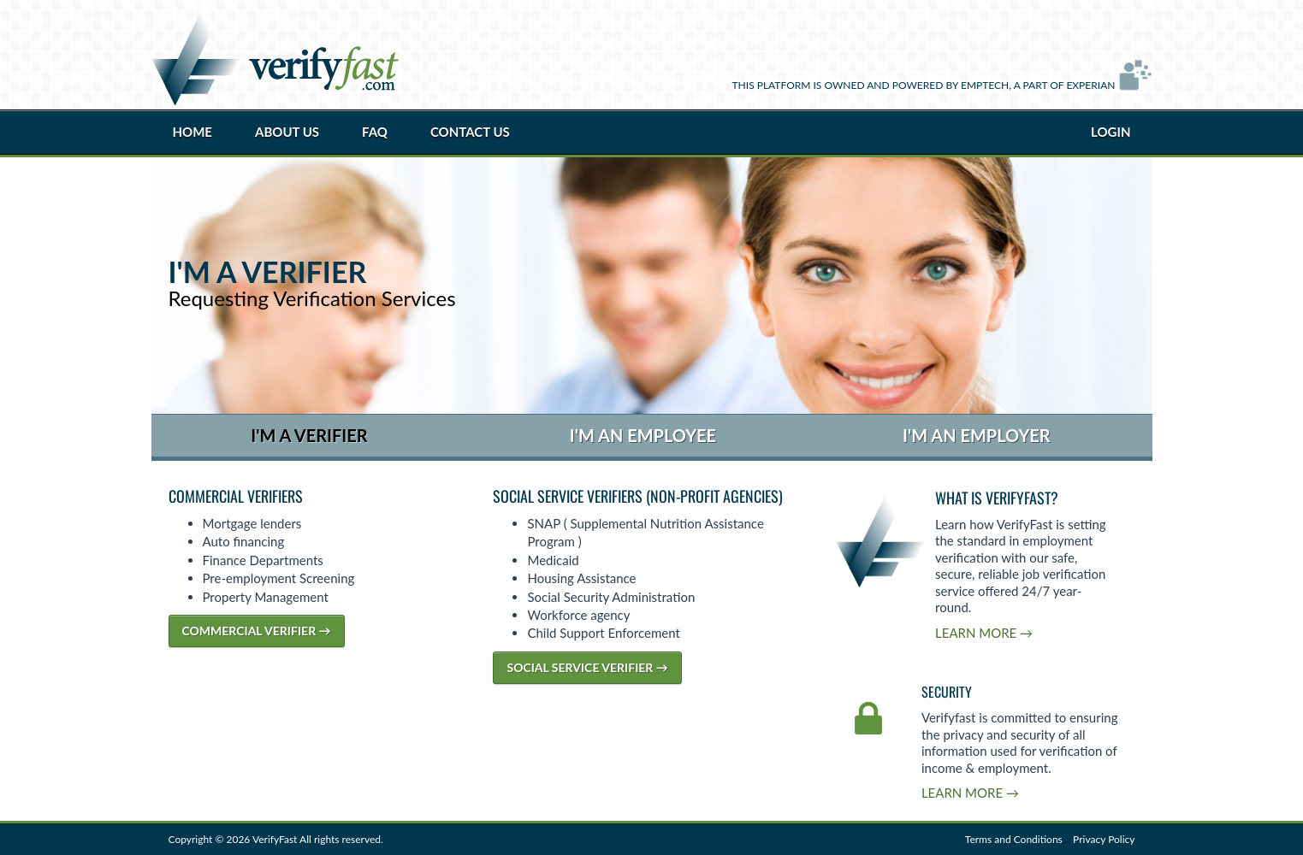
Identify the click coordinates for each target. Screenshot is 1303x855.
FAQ (375, 131)
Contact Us (470, 131)
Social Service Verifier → (586, 667)
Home (192, 131)
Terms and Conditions (1014, 839)
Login (1110, 131)
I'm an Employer (977, 435)
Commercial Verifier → (256, 630)
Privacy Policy (1103, 839)
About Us (287, 131)
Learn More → (984, 632)
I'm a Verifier (309, 435)
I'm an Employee (643, 435)
